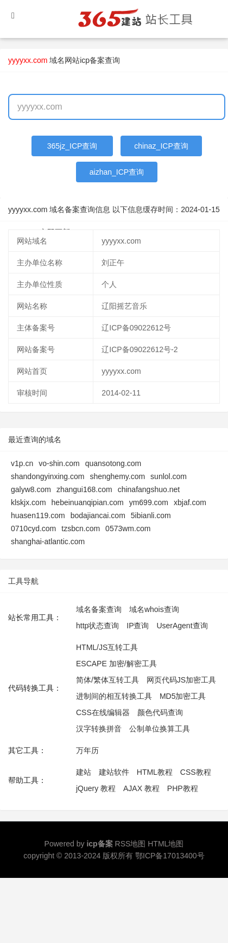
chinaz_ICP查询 (161, 146)
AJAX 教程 (141, 788)
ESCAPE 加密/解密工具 (116, 663)
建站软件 (114, 772)
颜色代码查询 (160, 712)
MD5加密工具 (183, 696)
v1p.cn (22, 463)
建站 (83, 772)
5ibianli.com (151, 515)
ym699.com (148, 502)
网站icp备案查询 (92, 60)
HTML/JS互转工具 (107, 647)
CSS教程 (195, 772)
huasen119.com (38, 515)
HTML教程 (155, 772)
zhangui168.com (84, 489)
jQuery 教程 (96, 788)
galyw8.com (31, 489)
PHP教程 (182, 788)
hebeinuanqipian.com (88, 502)
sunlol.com (168, 476)
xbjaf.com (190, 502)
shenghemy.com (117, 476)
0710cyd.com (33, 528)
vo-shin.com (59, 463)
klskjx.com (28, 502)
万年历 (87, 750)
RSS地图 (130, 843)
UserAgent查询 (181, 625)
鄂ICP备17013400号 (170, 855)
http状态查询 (97, 625)
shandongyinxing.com (47, 476)
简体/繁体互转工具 (107, 680)
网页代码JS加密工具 (181, 680)
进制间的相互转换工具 (114, 696)
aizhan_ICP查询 (117, 172)
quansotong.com (113, 463)
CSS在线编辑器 (103, 712)
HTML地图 (165, 843)
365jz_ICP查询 (72, 146)
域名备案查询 (99, 609)
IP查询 (137, 625)
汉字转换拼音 (99, 728)
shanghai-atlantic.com (48, 541)
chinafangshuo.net (149, 489)
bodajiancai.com (98, 515)
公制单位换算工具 (159, 728)
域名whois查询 (154, 609)
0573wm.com (127, 528)
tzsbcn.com (80, 528)
